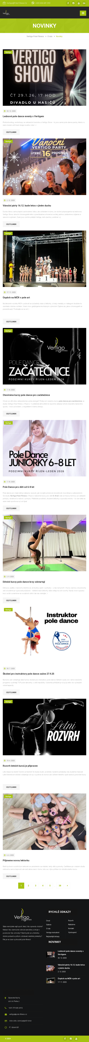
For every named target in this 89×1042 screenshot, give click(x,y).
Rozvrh (70, 921)
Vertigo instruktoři (52, 932)
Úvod (48, 921)
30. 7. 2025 (9, 668)
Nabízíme (71, 924)
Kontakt (71, 928)
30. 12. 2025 (10, 111)
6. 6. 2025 (9, 855)
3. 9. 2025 (9, 577)
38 (60, 885)
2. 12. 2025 (9, 200)
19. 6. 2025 (9, 761)
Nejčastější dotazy (52, 936)
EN (84, 3)
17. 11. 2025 (10, 292)
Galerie (48, 925)
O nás (50, 36)
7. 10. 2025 (9, 390)
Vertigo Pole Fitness (35, 36)
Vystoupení (72, 932)
